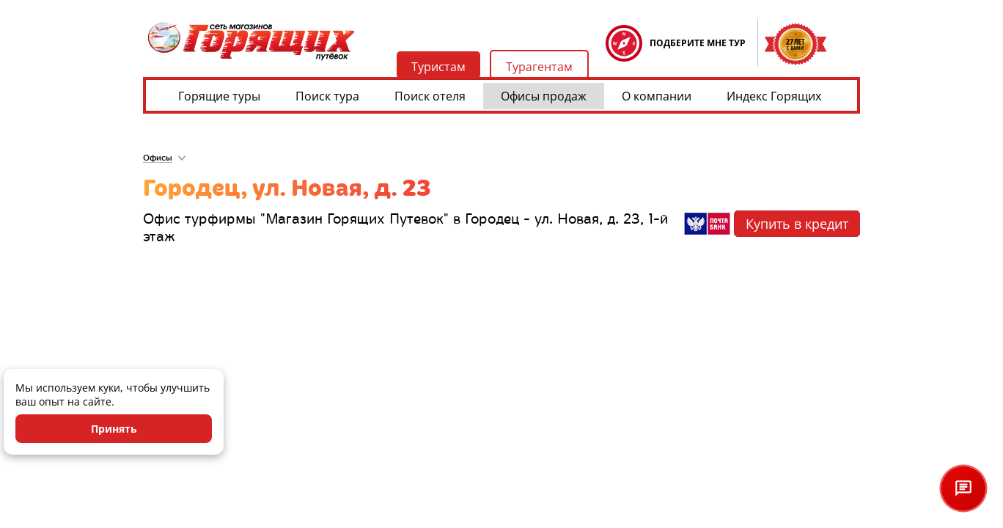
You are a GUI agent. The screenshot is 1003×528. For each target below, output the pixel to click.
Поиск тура (327, 96)
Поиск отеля (430, 96)
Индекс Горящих (774, 96)
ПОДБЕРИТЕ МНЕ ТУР (698, 43)
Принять (114, 429)
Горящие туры (219, 96)
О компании (656, 96)
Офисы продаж (544, 96)
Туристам (438, 67)
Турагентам (539, 67)
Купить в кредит (797, 223)
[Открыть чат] (963, 488)
